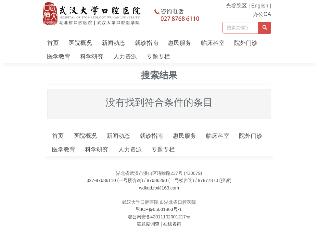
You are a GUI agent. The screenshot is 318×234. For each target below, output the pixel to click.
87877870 (208, 180)
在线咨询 (172, 224)
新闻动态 (113, 43)
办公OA (262, 14)
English (259, 5)
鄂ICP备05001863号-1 (159, 209)
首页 (53, 43)
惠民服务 (179, 43)
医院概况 (80, 43)
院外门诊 (246, 43)
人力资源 (125, 56)
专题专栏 (158, 56)
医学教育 (58, 56)
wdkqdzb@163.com (159, 187)
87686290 (157, 180)
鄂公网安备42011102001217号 (159, 216)
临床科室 (212, 43)
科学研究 (92, 56)
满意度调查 (148, 224)
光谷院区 (236, 5)
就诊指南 (146, 43)
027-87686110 (101, 180)
